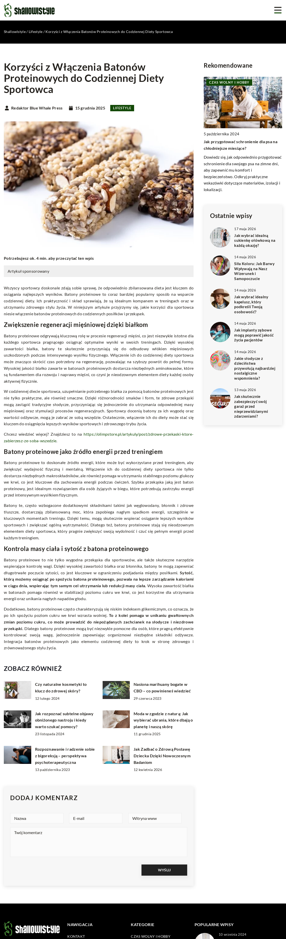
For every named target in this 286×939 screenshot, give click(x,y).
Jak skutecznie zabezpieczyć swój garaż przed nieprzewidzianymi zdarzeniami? (251, 406)
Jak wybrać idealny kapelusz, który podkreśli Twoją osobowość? (251, 304)
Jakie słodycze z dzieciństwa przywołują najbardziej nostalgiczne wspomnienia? (254, 368)
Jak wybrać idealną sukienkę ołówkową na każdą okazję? (254, 240)
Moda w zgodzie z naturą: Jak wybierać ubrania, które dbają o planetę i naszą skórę (163, 720)
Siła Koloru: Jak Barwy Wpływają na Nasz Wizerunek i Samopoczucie (254, 271)
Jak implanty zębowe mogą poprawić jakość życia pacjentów (254, 335)
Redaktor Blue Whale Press (37, 108)
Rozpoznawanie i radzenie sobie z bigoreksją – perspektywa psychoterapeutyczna (65, 755)
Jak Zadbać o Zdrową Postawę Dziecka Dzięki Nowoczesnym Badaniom (162, 755)
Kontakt (76, 936)
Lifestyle (122, 108)
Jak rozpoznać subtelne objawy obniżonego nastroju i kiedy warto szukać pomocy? (64, 720)
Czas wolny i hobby (150, 936)
